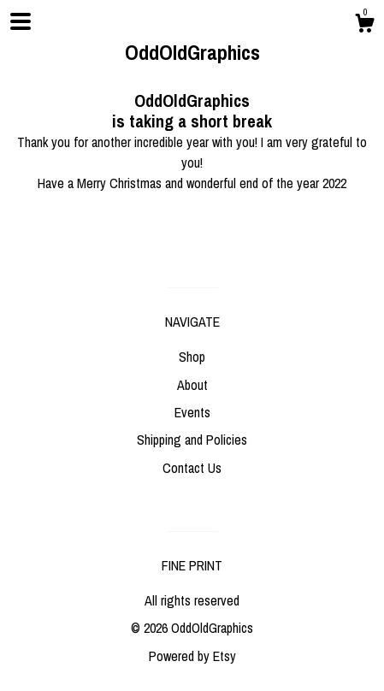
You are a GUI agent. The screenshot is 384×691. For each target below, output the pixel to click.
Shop (192, 356)
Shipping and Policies (192, 439)
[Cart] (364, 25)
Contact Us (192, 467)
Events (192, 412)
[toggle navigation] (20, 21)
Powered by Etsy (192, 656)
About (192, 384)
